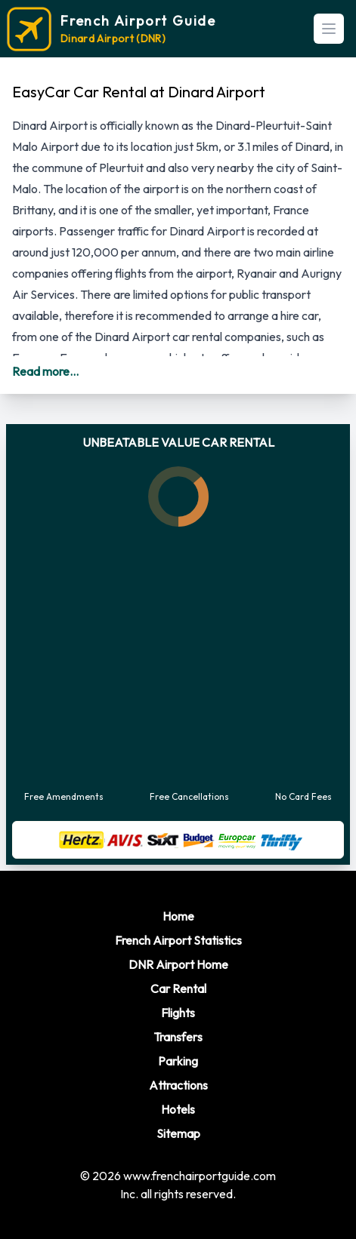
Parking (178, 1060)
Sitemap (178, 1133)
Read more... (45, 371)
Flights (178, 1012)
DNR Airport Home (178, 964)
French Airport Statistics (178, 940)
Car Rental (178, 988)
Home (178, 916)
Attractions (178, 1085)
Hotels (178, 1109)
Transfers (178, 1036)
